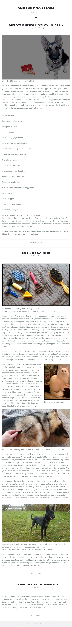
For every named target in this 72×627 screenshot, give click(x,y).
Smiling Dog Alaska (36, 8)
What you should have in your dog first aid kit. (36, 24)
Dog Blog (30, 28)
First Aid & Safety (39, 28)
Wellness (38, 256)
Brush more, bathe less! (36, 253)
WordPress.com (50, 624)
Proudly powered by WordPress (25, 624)
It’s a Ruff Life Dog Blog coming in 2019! (36, 584)
